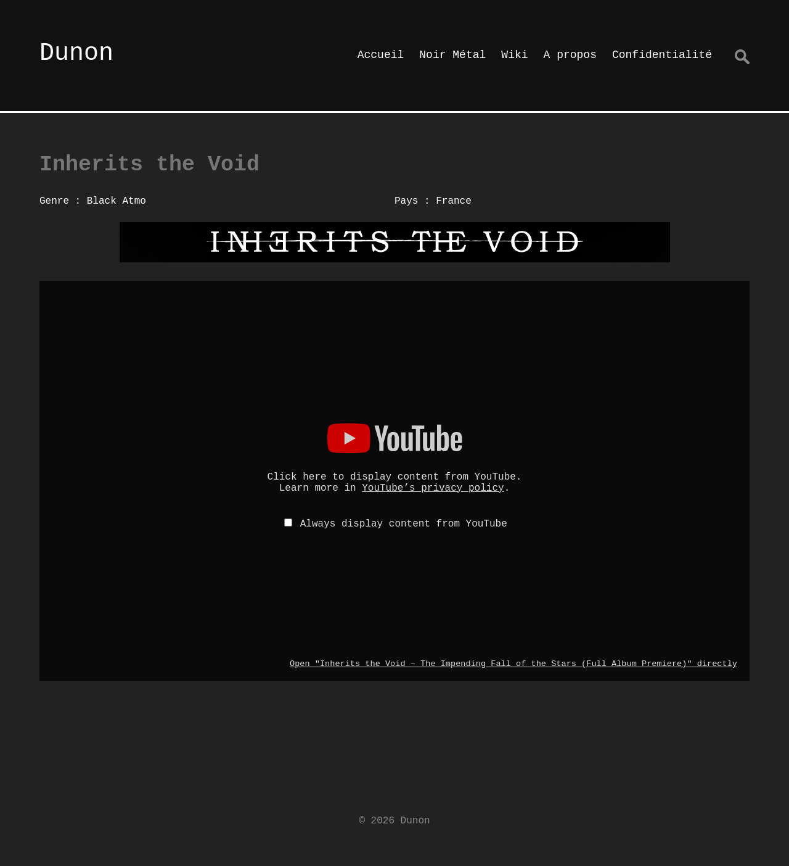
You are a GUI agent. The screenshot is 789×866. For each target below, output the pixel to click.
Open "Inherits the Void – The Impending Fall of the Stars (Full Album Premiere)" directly (513, 663)
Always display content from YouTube (403, 524)
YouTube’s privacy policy (433, 488)
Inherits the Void (149, 164)
